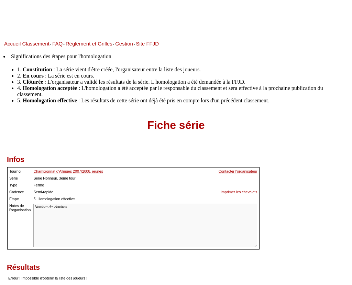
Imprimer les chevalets (239, 192)
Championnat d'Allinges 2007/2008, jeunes (68, 171)
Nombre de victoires (145, 225)
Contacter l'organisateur (238, 171)
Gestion (124, 44)
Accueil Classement (27, 44)
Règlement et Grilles (89, 44)
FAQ (57, 44)
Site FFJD (147, 44)
